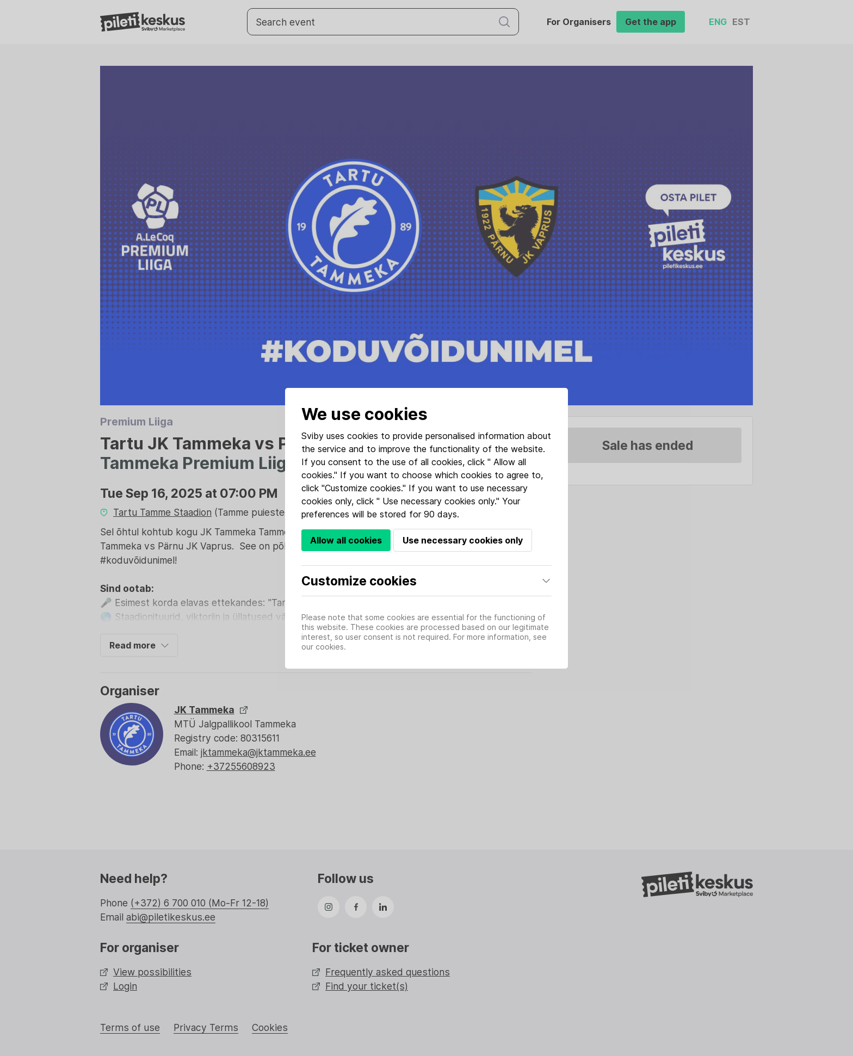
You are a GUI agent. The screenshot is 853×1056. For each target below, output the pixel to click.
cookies (362, 435)
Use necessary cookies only (463, 540)
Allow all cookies (346, 540)
